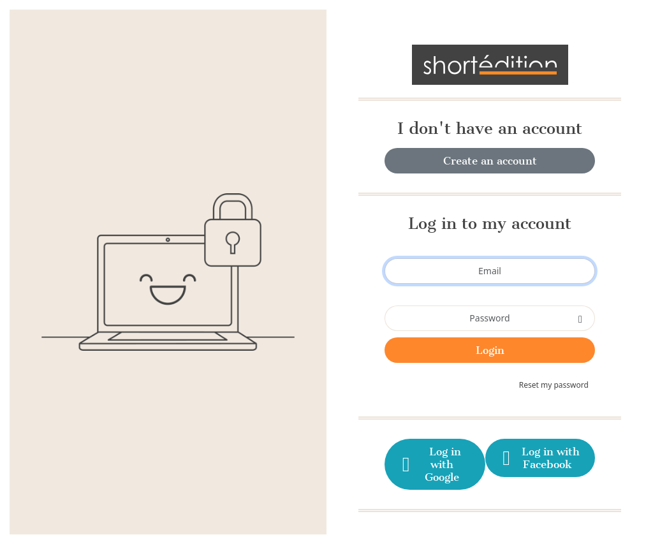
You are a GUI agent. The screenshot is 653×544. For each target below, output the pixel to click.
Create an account (490, 160)
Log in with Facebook (539, 458)
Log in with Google (430, 464)
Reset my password (554, 384)
